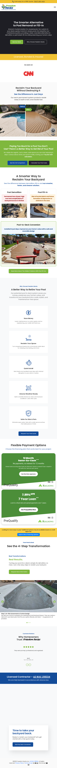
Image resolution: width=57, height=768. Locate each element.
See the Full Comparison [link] (17, 163)
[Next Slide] (30, 665)
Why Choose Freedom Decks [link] (36, 42)
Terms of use (28, 763)
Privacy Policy (19, 763)
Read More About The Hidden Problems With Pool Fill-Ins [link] (28, 271)
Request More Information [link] (19, 572)
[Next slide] (54, 601)
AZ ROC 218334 (41, 676)
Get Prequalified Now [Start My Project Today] (28, 510)
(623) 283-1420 (39, 1)
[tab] (26, 622)
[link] (8, 7)
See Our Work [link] (16, 42)
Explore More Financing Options (28, 534)
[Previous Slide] (27, 665)
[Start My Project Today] (28, 474)
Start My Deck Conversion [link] (23, 744)
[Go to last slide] (2, 601)
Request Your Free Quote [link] (28, 433)
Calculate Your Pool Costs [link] (39, 163)
